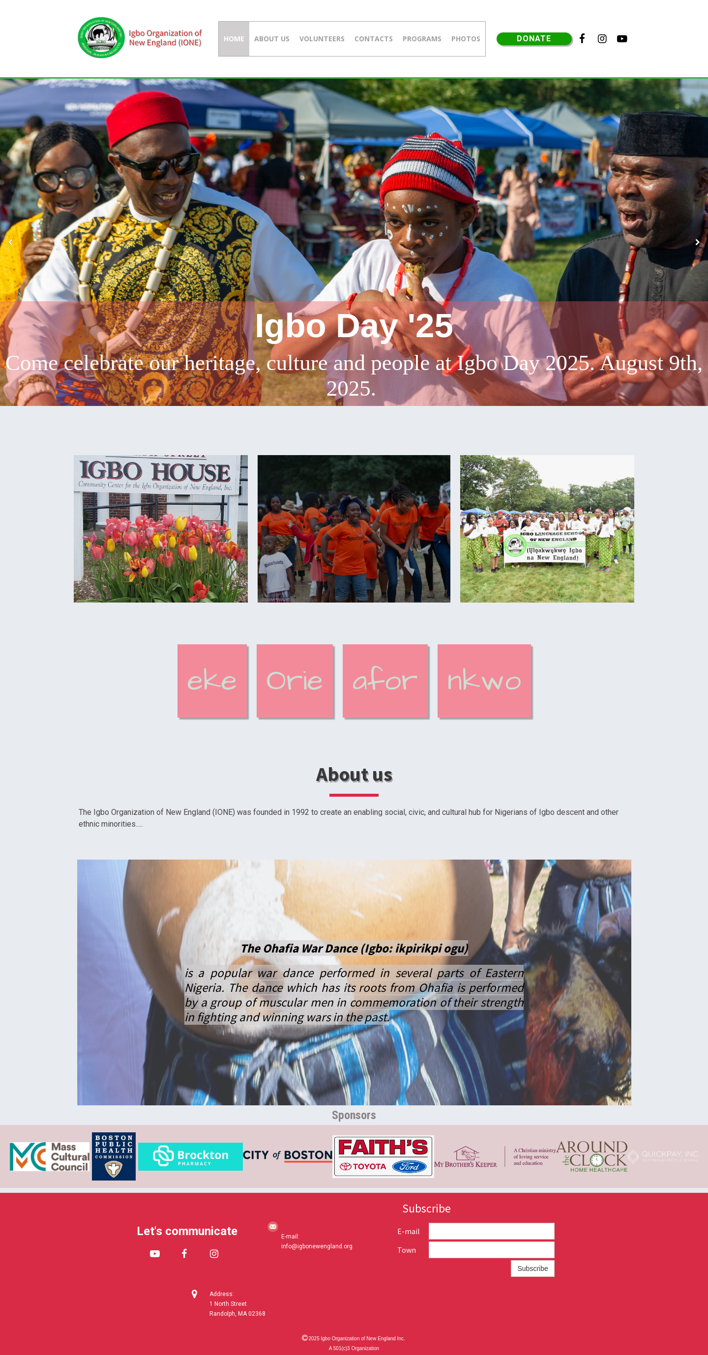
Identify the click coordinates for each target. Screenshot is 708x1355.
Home (234, 38)
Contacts (373, 38)
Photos (465, 38)
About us (272, 38)
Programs (422, 38)
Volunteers (322, 38)
